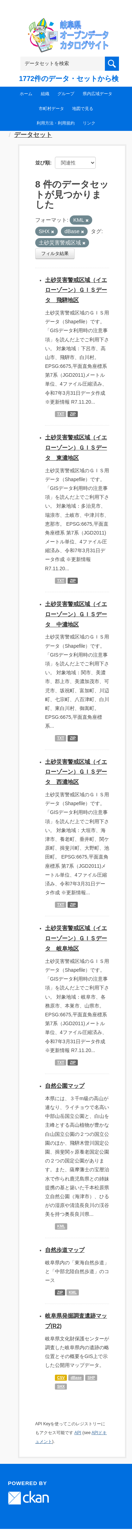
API (77, 1432)
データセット (33, 134)
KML (61, 1226)
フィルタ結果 (55, 253)
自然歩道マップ (64, 1250)
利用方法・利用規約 (56, 123)
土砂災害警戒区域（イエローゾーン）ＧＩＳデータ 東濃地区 (76, 447)
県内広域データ (97, 93)
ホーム (26, 93)
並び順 (42, 163)
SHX (61, 1386)
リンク (89, 123)
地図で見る (82, 108)
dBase (76, 1377)
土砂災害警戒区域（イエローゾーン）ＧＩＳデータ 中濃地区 (76, 614)
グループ (65, 93)
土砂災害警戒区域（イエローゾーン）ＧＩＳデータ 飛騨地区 (76, 290)
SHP (91, 1377)
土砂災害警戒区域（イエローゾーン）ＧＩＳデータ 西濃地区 (76, 772)
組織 (45, 93)
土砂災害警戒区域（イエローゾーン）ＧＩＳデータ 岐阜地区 (76, 938)
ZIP (73, 414)
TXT (60, 414)
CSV (61, 1377)
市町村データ (51, 108)
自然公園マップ (64, 1086)
